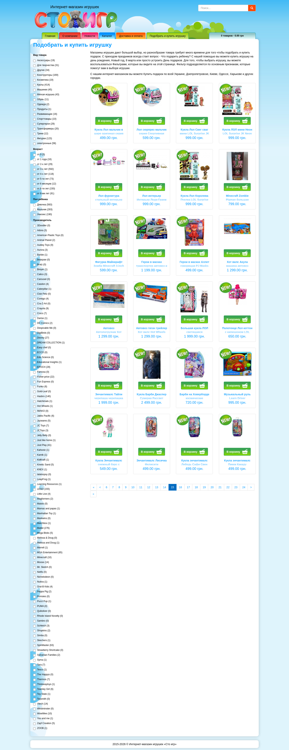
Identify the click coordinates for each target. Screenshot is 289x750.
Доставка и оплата (131, 35)
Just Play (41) (42, 445)
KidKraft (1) (41, 459)
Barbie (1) (40, 255)
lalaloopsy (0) (42, 474)
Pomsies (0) (41, 596)
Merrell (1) (40, 547)
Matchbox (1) (42, 523)
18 (196, 487)
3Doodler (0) (41, 225)
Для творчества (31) (46, 65)
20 (212, 487)
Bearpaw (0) (41, 259)
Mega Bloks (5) (43, 533)
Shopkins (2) (41, 630)
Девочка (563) (42, 204)
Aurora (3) (40, 250)
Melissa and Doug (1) (46, 542)
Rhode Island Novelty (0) (48, 616)
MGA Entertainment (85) (47, 552)
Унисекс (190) (42, 214)
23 (235, 487)
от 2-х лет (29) (43, 164)
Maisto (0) (40, 503)
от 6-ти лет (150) (44, 188)
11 (140, 487)
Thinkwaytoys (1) (44, 684)
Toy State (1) (41, 694)
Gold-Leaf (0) (42, 391)
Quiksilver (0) (42, 611)
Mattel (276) (41, 528)
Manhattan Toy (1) (44, 513)
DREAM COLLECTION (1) (49, 342)
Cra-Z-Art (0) (41, 303)
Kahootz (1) (41, 450)
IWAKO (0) (40, 411)
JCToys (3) (40, 430)
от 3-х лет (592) (43, 169)
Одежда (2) (41, 104)
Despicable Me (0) (44, 328)
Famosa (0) (41, 372)
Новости (90, 35)
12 (148, 487)
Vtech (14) (40, 703)
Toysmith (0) (41, 699)
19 (204, 487)
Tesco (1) (40, 669)
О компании (69, 35)
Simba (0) (40, 635)
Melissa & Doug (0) (45, 538)
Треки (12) (40, 133)
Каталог (107, 35)
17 (188, 487)
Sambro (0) (41, 621)
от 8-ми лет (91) (43, 193)
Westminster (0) (43, 708)
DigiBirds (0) (41, 333)
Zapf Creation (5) (44, 723)
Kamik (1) (40, 455)
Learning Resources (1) (47, 484)
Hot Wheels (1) (43, 406)
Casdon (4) (41, 284)
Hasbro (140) (42, 396)
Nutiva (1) (40, 581)
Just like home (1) (44, 440)
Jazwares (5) (42, 420)
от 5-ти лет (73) (43, 179)
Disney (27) (41, 337)
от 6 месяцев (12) (44, 183)
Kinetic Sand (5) (43, 464)
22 (228, 487)
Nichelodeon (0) (43, 577)
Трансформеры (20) (46, 128)
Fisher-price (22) (43, 377)
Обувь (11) (41, 99)
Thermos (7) (41, 679)
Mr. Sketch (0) (42, 567)
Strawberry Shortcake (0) (48, 650)
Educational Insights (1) (47, 362)
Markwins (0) (42, 518)
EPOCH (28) (41, 367)
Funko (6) (40, 386)
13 (156, 487)
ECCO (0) (40, 352)
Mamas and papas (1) (46, 508)
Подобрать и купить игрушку (168, 35)
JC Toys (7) (41, 425)
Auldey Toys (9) (43, 245)
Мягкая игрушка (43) (46, 94)
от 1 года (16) (42, 159)
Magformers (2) (43, 499)
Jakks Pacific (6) (43, 416)
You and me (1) (43, 718)
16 (180, 487)
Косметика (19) (43, 80)
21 (220, 487)
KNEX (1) (40, 469)
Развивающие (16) (45, 114)
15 (174, 487)
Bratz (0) (39, 264)
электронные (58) (44, 143)
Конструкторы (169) (45, 75)
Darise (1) (40, 318)
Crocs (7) (40, 313)
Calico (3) (40, 274)
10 (133, 487)
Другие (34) (41, 70)
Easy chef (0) (42, 347)
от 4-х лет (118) (43, 174)
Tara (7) (39, 664)
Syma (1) (40, 660)
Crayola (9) (41, 308)
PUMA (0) (40, 606)
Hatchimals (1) (42, 401)
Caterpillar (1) (42, 289)
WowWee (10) (42, 713)
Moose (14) (41, 562)
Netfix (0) (40, 572)
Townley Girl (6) (43, 689)
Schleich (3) (41, 625)
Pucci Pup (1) (42, 601)
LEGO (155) (41, 489)
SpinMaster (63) (43, 645)
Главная (50, 35)
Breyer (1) (40, 269)
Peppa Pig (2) (42, 591)
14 (164, 487)
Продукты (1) (42, 109)
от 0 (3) (39, 154)
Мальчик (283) (43, 209)
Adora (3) (40, 230)
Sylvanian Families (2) (46, 655)
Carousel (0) (41, 279)
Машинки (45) (42, 89)
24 (243, 487)
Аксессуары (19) (44, 60)
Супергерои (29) (44, 124)
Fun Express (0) (43, 381)
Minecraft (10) (42, 557)
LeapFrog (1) (42, 479)
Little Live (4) (42, 494)
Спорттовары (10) (44, 119)
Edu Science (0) (43, 357)
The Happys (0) (43, 674)
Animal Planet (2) (44, 240)
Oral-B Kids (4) (43, 586)
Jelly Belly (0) (42, 435)
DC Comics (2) (43, 323)
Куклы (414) (41, 84)
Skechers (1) (41, 640)
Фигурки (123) (42, 138)
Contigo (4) (41, 298)
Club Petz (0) (42, 294)
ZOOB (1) (40, 728)
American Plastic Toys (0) (48, 235)
